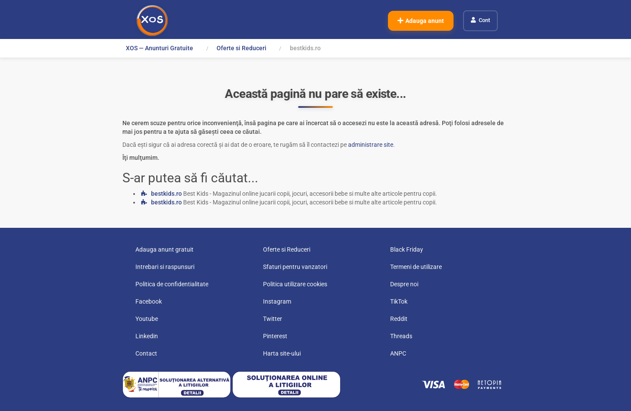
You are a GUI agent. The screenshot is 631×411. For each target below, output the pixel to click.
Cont (484, 20)
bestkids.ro (166, 193)
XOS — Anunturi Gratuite (159, 48)
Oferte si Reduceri (241, 48)
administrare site (370, 144)
